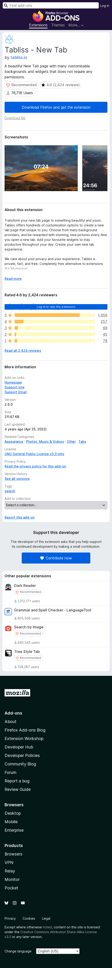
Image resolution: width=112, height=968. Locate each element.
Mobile (11, 821)
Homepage (13, 382)
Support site (14, 387)
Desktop (13, 813)
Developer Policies (22, 755)
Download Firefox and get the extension (56, 107)
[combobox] (51, 5)
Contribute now (56, 558)
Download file (15, 118)
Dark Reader (25, 585)
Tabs (82, 441)
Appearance (14, 441)
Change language (18, 951)
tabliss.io (19, 57)
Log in (104, 6)
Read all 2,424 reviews (23, 350)
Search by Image (28, 627)
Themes (58, 25)
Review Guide (18, 789)
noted (47, 927)
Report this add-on (20, 517)
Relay (10, 871)
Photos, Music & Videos (45, 441)
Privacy (10, 918)
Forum (10, 772)
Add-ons (13, 713)
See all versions (17, 479)
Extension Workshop (24, 738)
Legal (46, 918)
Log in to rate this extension (56, 306)
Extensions (38, 25)
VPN (9, 862)
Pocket (11, 888)
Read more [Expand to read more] (13, 278)
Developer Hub (19, 747)
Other (71, 441)
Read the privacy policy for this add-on (35, 466)
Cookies (29, 918)
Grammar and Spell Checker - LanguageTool (52, 610)
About (10, 721)
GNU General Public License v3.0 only (34, 454)
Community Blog (20, 764)
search (10, 491)
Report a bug (17, 780)
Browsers (13, 854)
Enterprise (14, 830)
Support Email (16, 392)
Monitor (12, 879)
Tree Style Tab (27, 651)
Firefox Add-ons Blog (25, 730)
